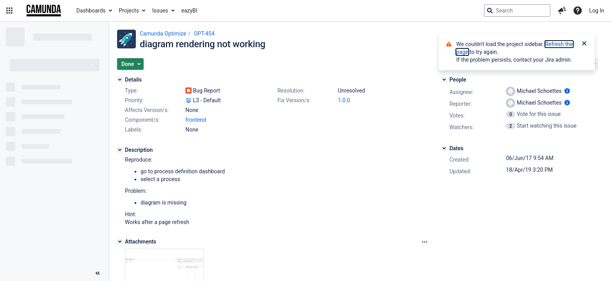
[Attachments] (120, 241)
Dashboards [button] (91, 10)
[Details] (120, 79)
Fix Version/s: (294, 100)
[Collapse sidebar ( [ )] (97, 273)
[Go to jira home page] (44, 10)
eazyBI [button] (189, 10)
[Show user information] (567, 91)
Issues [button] (160, 10)
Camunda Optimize (163, 33)
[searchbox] (517, 10)
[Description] (120, 150)
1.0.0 (344, 100)
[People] (444, 79)
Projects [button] (129, 10)
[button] (9, 10)
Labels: (133, 129)
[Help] (577, 10)
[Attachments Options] (425, 242)
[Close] (584, 44)
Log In (596, 10)
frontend (195, 120)
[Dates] (444, 148)
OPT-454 (204, 33)
